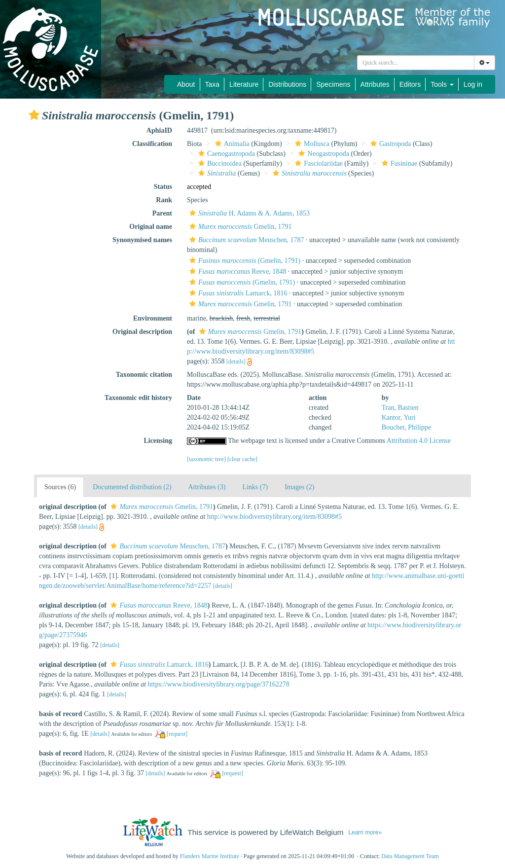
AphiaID (159, 130)
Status (163, 186)
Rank (164, 200)
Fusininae (398, 163)
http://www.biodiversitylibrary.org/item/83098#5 (274, 516)
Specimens (333, 84)
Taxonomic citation (144, 374)
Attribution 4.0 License (419, 440)
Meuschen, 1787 (245, 240)
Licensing (158, 440)
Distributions (287, 84)
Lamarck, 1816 (237, 293)
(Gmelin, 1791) (243, 260)
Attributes (375, 84)
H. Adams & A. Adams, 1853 (248, 213)
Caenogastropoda (225, 153)
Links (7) (255, 487)
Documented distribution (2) (132, 487)
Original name (150, 226)
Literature (243, 84)
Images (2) (299, 487)
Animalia (231, 143)
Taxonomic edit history (138, 397)
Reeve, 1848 (236, 271)
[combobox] (415, 62)
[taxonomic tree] (206, 459)
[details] (236, 361)
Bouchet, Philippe (406, 427)
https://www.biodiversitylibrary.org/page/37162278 (218, 684)
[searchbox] (416, 63)
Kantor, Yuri (399, 417)
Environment (152, 318)
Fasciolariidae (317, 163)
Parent (162, 213)
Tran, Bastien (400, 407)
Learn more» (365, 832)
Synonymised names (142, 240)
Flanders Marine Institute (209, 856)
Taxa (212, 84)
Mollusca (310, 143)
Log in (473, 84)
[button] (34, 115)
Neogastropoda (322, 153)
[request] (177, 733)
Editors (410, 84)
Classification (152, 143)
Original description (142, 331)
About (186, 84)
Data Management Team (410, 856)
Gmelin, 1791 (239, 226)
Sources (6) (60, 487)
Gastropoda (389, 143)
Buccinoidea (219, 163)
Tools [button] (442, 84)
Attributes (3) (207, 487)
